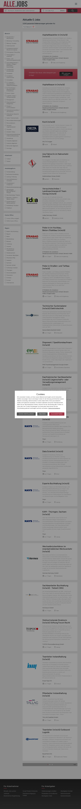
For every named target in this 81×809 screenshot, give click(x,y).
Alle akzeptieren (56, 414)
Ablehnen (42, 414)
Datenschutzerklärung (54, 408)
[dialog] (40, 404)
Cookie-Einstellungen (26, 414)
